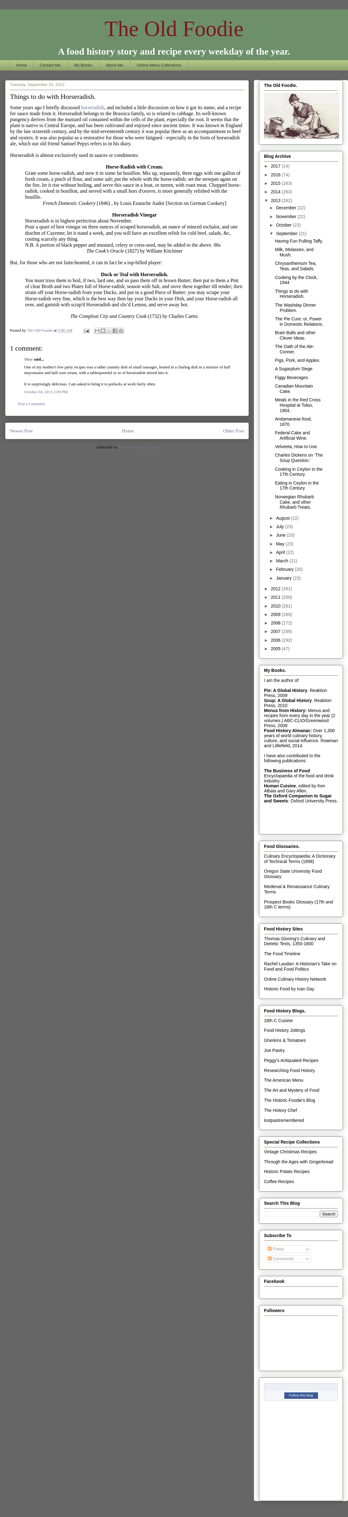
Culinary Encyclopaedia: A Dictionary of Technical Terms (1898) (299, 859)
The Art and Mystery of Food (291, 1090)
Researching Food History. (290, 1070)
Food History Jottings (284, 1030)
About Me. (115, 65)
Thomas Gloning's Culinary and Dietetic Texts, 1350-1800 (294, 941)
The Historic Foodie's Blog (289, 1100)
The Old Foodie (173, 29)
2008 (276, 622)
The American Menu (283, 1080)
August (283, 518)
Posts (276, 1249)
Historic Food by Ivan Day (289, 988)
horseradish (92, 107)
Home (21, 65)
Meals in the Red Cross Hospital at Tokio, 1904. (298, 405)
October (284, 225)
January (284, 578)
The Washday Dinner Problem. (295, 308)
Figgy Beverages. (292, 377)
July (280, 526)
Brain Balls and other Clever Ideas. (295, 335)
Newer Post (21, 430)
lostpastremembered (284, 1120)
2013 (276, 200)
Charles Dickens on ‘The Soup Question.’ (299, 458)
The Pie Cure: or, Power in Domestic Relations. (299, 321)
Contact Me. (50, 65)
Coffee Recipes (279, 1181)
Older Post (233, 430)
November (286, 216)
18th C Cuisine (278, 1020)
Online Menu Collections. (159, 65)
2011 (276, 597)
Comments (281, 1258)
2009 (276, 614)
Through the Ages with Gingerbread (298, 1161)
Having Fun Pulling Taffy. (299, 241)
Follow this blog (301, 1395)
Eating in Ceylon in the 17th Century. (297, 485)
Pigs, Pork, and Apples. (297, 360)
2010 (276, 605)
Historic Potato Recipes (287, 1171)
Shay (28, 359)
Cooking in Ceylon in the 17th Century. (299, 472)
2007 (276, 631)
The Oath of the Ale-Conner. (294, 349)
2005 (276, 648)
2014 (276, 191)
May (280, 543)
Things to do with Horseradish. (291, 294)
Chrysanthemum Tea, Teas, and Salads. (296, 266)
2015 (276, 183)
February (285, 569)
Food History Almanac (287, 730)
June (281, 535)
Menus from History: (285, 710)
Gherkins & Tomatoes (285, 1040)
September (287, 233)
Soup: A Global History (288, 700)
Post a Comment (31, 403)
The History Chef (280, 1110)
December (286, 207)
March (282, 560)
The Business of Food (287, 770)
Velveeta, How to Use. (296, 446)
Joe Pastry (274, 1050)
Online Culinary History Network (295, 979)
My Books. (83, 65)
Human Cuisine (280, 785)
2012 (276, 588)
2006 (276, 640)
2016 (276, 174)
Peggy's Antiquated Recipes (291, 1060)
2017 (276, 166)
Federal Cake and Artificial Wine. (292, 435)
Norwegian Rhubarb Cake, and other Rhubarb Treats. (294, 502)
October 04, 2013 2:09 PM (46, 391)
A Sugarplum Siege (294, 368)
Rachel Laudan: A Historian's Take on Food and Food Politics (300, 966)
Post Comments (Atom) (138, 447)
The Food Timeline (282, 953)
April (281, 552)
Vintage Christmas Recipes (290, 1151)
